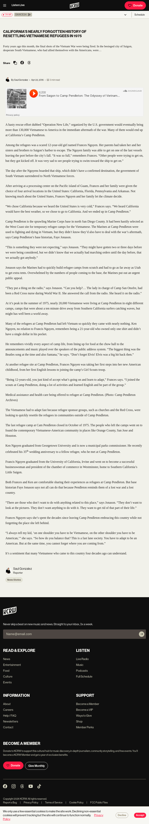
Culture (7, 676)
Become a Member (87, 704)
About (7, 704)
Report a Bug (10, 802)
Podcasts (82, 670)
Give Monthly (36, 766)
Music (79, 664)
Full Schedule (84, 676)
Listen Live (18, 5)
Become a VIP (84, 709)
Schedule (139, 14)
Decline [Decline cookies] (122, 815)
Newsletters (10, 721)
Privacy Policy (29, 802)
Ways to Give (84, 715)
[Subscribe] (141, 634)
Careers (8, 709)
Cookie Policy (74, 802)
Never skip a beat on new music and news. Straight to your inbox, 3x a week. (48, 624)
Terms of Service (51, 802)
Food (6, 670)
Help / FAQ (9, 715)
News (6, 659)
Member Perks (85, 727)
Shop (79, 721)
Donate (135, 5)
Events (7, 682)
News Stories (14, 580)
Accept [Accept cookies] (140, 815)
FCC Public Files (97, 802)
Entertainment (12, 664)
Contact (8, 727)
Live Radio (82, 659)
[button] (23, 15)
